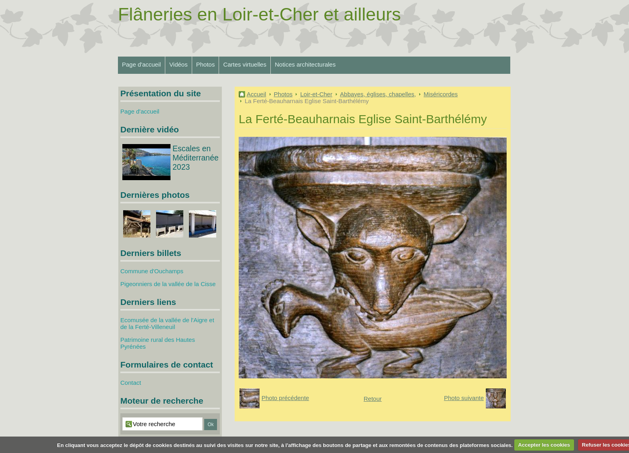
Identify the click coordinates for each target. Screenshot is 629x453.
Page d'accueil (141, 64)
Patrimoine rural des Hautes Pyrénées (157, 343)
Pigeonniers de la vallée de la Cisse (168, 283)
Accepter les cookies (544, 445)
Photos (205, 64)
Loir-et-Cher (316, 94)
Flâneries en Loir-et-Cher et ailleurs (259, 14)
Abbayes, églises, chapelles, (378, 94)
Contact (130, 382)
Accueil (256, 94)
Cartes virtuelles (244, 64)
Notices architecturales (305, 64)
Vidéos (178, 64)
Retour (372, 398)
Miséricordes (441, 94)
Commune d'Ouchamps (151, 271)
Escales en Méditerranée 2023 (195, 157)
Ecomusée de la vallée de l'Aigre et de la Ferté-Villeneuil (167, 323)
